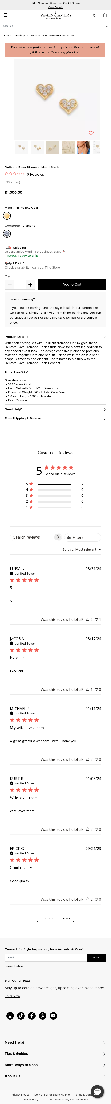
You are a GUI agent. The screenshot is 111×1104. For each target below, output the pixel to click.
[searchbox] (31, 537)
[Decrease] (30, 284)
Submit (96, 957)
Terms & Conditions (87, 1095)
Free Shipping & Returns (23, 418)
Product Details (16, 337)
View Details (55, 7)
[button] (57, 99)
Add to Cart (72, 284)
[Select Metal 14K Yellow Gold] (7, 216)
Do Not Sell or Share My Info (52, 1095)
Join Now (12, 995)
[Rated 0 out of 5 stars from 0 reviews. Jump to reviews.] (24, 174)
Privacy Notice (14, 966)
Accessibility (30, 1099)
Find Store (52, 267)
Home (7, 35)
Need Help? (13, 409)
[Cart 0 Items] (105, 15)
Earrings (20, 35)
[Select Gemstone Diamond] (7, 234)
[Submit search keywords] (107, 25)
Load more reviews (55, 918)
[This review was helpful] (87, 619)
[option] (21, 147)
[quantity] (20, 284)
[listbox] (57, 151)
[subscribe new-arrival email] (46, 958)
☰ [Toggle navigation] (5, 15)
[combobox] (55, 25)
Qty (7, 276)
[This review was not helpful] (96, 619)
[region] (54, 485)
